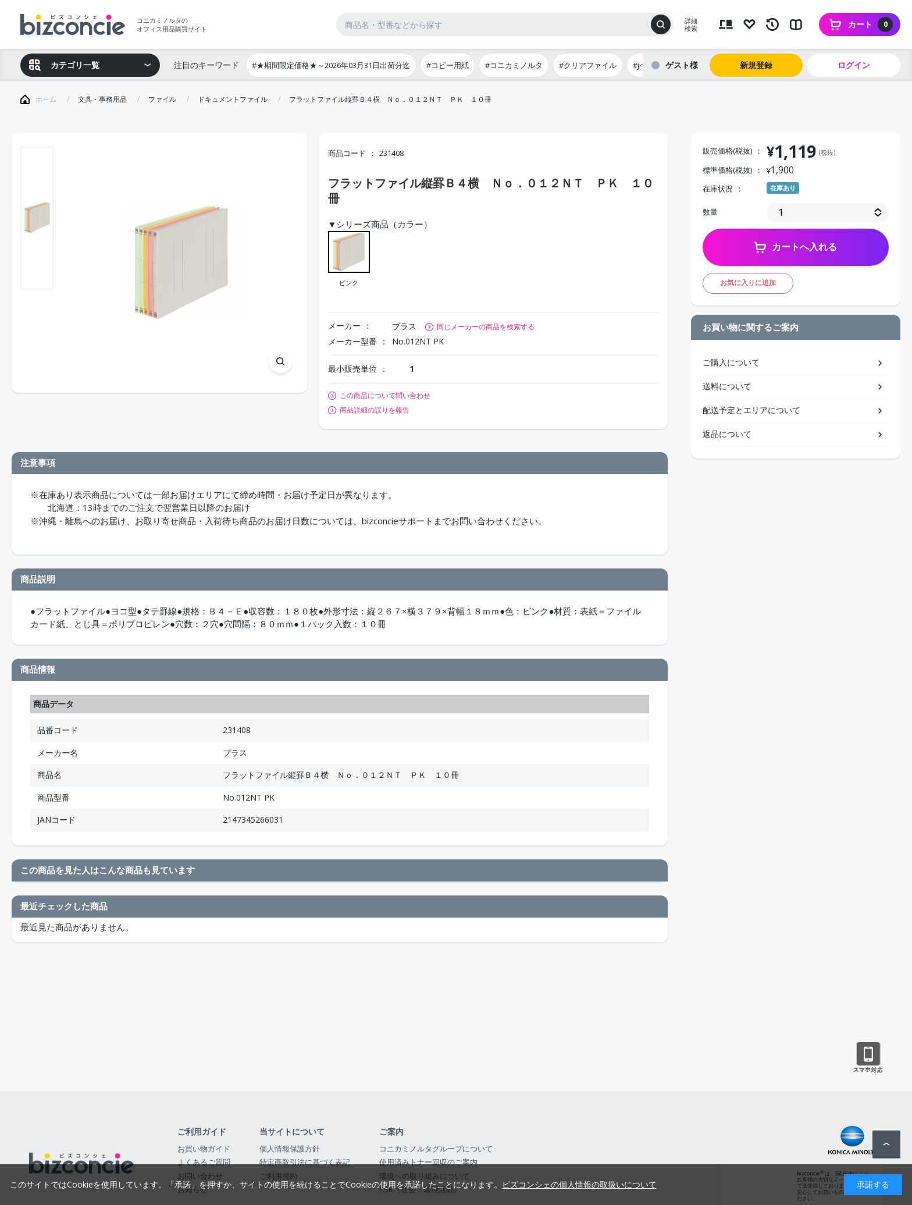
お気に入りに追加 (748, 282)
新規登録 (756, 64)
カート (870, 24)
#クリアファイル (588, 65)
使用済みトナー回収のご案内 (428, 1162)
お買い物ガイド (203, 1148)
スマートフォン (868, 1058)
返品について (727, 433)
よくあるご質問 (203, 1162)
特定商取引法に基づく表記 (304, 1162)
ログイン (854, 64)
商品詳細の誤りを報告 (374, 410)
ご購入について (731, 362)
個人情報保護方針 (289, 1148)
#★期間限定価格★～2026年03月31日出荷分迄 (331, 65)
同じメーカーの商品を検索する (486, 327)
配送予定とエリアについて (751, 409)
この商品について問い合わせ (385, 395)
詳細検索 (691, 24)
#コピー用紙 (447, 65)
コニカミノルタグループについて (436, 1148)
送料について (727, 386)
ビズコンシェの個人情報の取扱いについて (579, 1184)
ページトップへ (886, 1144)
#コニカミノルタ (514, 65)
